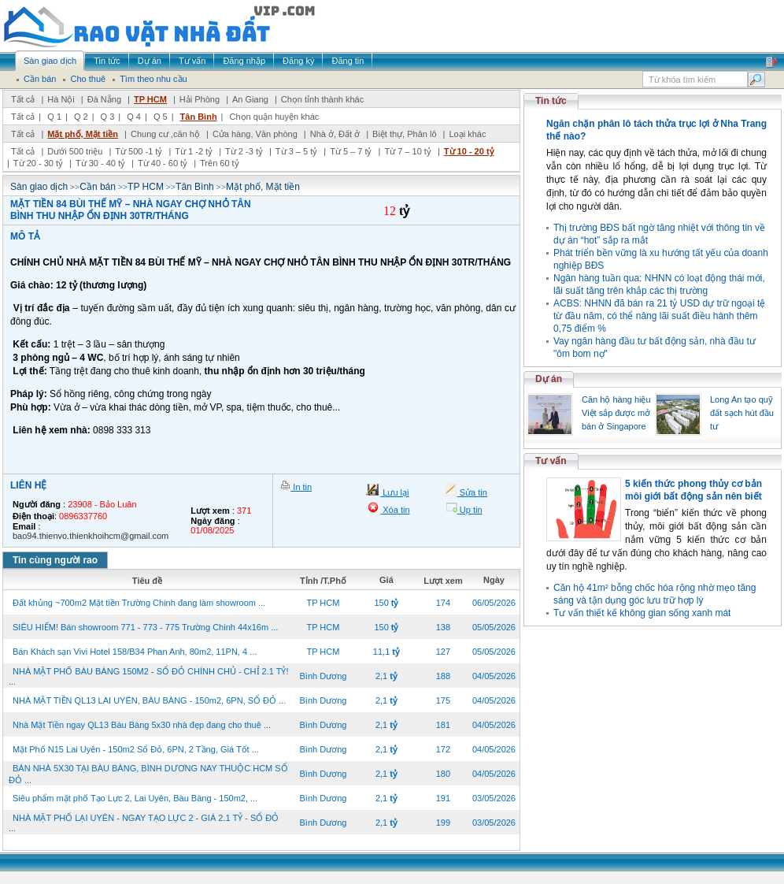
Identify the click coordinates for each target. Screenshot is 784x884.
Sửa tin (472, 492)
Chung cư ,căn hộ (165, 134)
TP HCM (150, 99)
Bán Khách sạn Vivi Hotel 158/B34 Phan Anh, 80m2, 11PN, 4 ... (135, 651)
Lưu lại (394, 492)
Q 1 (54, 116)
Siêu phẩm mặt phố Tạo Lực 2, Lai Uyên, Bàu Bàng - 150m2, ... (135, 798)
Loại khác (467, 134)
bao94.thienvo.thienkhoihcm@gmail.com (90, 535)
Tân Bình (198, 116)
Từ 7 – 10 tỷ (407, 151)
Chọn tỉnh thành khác (322, 99)
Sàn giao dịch (39, 186)
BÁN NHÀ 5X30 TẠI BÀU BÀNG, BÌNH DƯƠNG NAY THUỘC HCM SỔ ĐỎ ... (148, 774)
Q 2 (81, 116)
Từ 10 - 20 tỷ (469, 151)
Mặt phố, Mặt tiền (82, 134)
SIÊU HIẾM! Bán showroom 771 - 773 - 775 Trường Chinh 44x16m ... (145, 627)
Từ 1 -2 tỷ (194, 151)
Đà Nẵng (104, 99)
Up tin (470, 509)
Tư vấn (551, 460)
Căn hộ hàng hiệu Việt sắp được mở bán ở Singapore (616, 413)
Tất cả (23, 99)
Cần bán (98, 186)
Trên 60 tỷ (219, 163)
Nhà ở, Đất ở (335, 134)
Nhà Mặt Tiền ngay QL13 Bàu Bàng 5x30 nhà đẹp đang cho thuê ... (142, 725)
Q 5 (160, 116)
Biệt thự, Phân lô (404, 134)
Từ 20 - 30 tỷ (38, 163)
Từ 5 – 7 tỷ (351, 151)
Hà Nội (61, 99)
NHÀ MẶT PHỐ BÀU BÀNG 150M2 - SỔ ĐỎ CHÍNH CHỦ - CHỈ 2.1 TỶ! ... (148, 676)
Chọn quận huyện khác (275, 116)
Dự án (548, 378)
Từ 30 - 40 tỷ (100, 163)
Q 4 (134, 116)
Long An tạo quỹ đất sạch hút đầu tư (742, 413)
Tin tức (551, 100)
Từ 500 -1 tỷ (138, 151)
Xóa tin (394, 509)
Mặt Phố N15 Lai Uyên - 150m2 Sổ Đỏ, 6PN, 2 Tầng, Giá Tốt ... (136, 749)
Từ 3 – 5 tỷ (296, 151)
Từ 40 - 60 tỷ (162, 163)
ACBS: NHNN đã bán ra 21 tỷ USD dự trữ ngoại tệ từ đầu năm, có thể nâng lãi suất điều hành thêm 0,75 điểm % (659, 316)
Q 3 (108, 116)
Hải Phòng (199, 99)
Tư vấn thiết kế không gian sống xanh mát (641, 612)
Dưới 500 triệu (74, 151)
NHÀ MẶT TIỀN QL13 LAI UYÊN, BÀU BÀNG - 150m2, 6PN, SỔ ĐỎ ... (149, 700)
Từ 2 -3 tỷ (244, 151)
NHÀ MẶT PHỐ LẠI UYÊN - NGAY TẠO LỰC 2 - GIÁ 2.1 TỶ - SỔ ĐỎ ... (144, 823)
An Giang (250, 99)
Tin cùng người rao (55, 560)
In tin (301, 487)
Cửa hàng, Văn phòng (255, 134)
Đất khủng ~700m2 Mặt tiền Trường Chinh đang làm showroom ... (139, 602)
